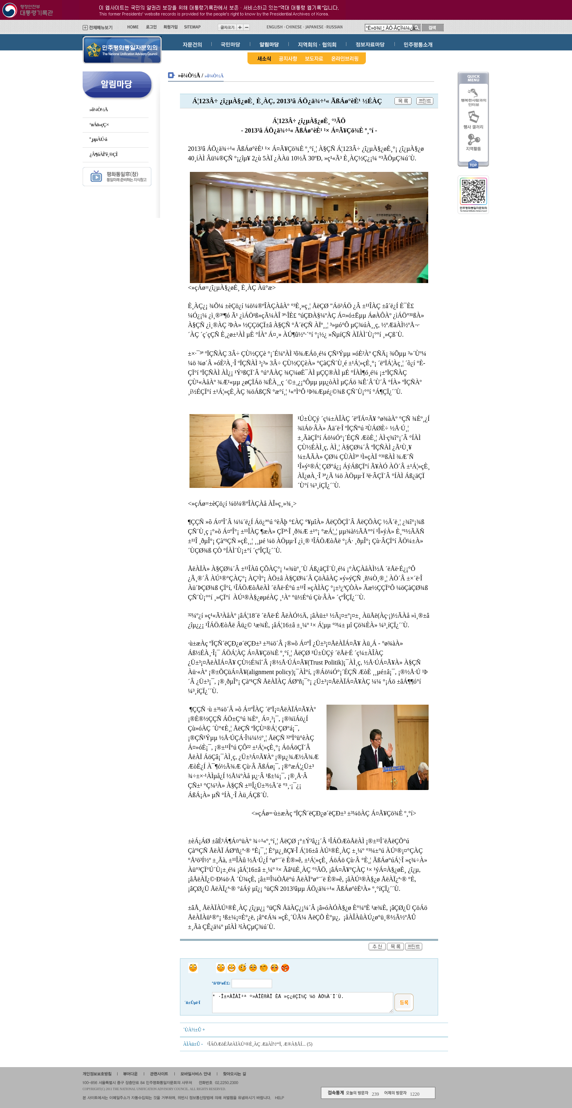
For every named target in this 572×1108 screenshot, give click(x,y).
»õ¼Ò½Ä (98, 109)
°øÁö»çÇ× (99, 124)
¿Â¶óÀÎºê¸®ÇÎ (103, 154)
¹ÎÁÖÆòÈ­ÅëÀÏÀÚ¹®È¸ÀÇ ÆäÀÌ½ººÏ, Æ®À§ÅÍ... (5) (259, 1044)
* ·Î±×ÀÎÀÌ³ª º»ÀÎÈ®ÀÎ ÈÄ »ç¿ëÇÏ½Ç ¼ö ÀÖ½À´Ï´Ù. (303, 1002)
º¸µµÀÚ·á (98, 139)
